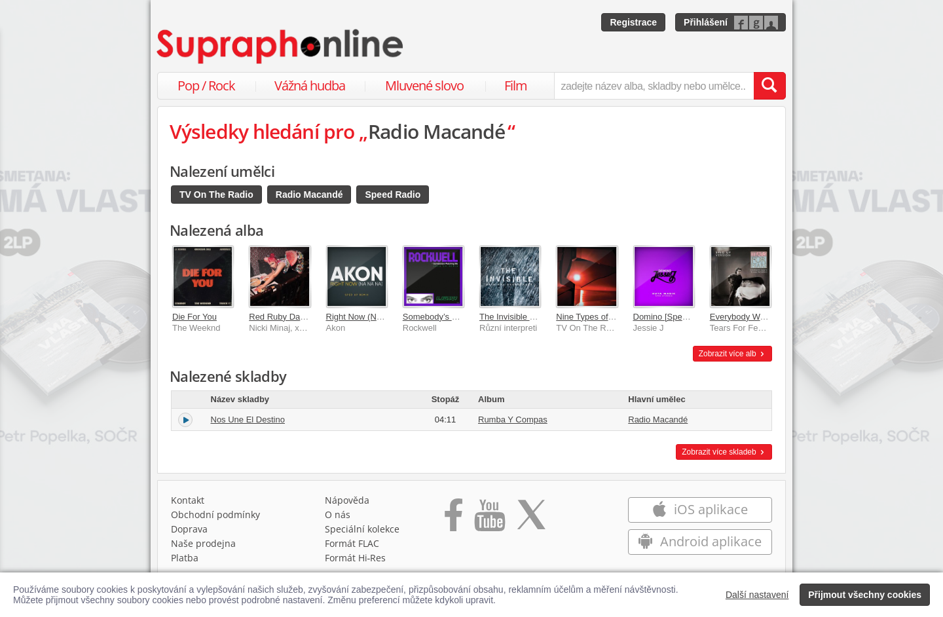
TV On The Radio (216, 194)
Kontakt (187, 500)
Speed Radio (392, 194)
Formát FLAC (352, 543)
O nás (337, 514)
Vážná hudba (309, 85)
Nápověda (347, 500)
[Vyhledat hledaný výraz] (769, 86)
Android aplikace (700, 541)
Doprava (189, 529)
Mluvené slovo (424, 85)
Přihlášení (706, 22)
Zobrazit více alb (732, 353)
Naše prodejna (203, 543)
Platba (184, 558)
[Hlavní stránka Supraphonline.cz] (281, 46)
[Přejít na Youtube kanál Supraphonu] (489, 519)
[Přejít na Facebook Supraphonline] (453, 519)
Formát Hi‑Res (355, 558)
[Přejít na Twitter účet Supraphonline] (531, 519)
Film (515, 85)
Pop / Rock (206, 85)
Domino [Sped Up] (668, 317)
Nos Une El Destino (248, 419)
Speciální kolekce (362, 529)
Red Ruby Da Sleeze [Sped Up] (309, 317)
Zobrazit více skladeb (724, 452)
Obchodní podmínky (215, 514)
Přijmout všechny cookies (864, 594)
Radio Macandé (309, 194)
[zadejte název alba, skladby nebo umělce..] (654, 86)
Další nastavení (757, 594)
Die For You (194, 317)
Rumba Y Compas (512, 419)
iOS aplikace (700, 509)
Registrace (633, 22)
